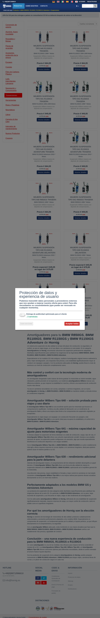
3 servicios (32, 317)
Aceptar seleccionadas (26, 323)
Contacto (44, 6)
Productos (18, 6)
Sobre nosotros (32, 6)
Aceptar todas (72, 324)
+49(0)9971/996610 (10, 1)
